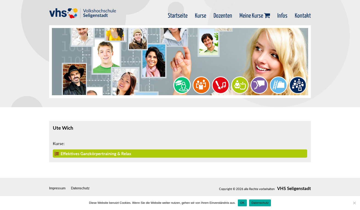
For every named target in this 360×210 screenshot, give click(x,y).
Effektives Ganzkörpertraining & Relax (93, 153)
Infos (282, 16)
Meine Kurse (254, 16)
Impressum (57, 188)
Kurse (200, 16)
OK (242, 202)
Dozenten (223, 16)
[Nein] (354, 203)
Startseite (178, 16)
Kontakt (303, 16)
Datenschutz (80, 188)
